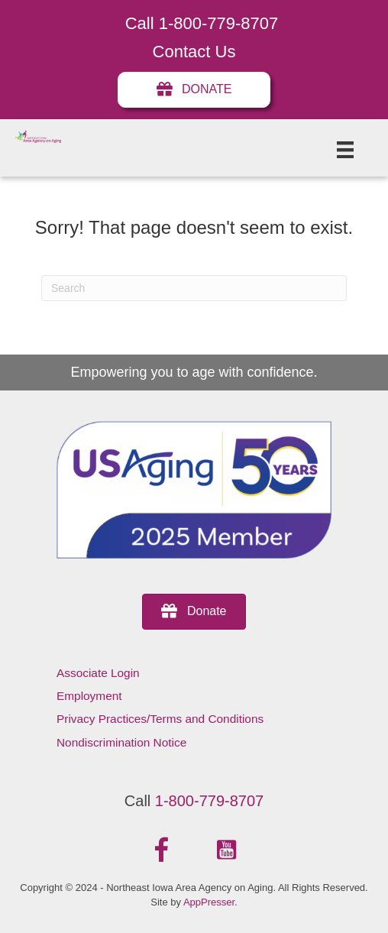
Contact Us (194, 51)
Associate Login (98, 672)
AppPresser (208, 902)
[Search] (194, 288)
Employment (89, 695)
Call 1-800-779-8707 (202, 23)
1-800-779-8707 (209, 800)
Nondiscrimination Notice (121, 742)
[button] (161, 850)
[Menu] (345, 150)
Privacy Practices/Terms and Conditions (160, 718)
